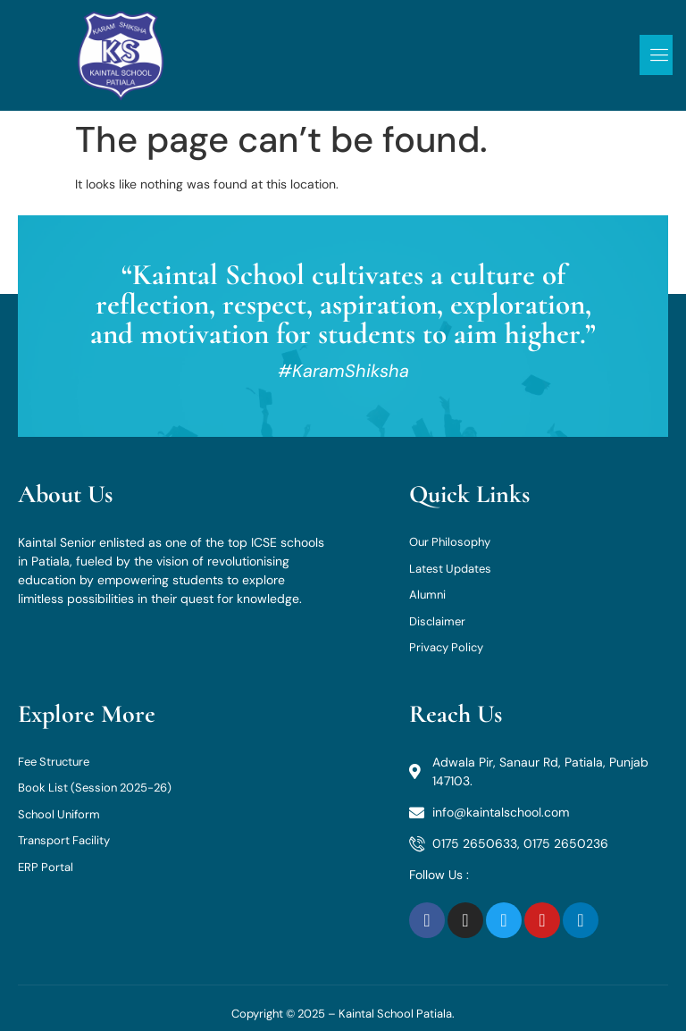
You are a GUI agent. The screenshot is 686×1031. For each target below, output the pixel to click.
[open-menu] (656, 55)
